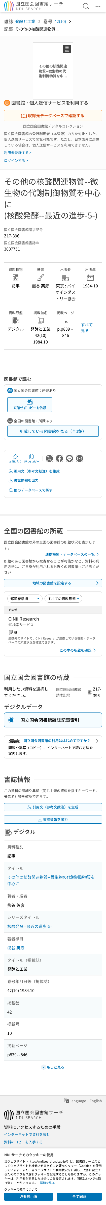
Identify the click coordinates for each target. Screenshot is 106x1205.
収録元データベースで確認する (52, 115)
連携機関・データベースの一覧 (72, 554)
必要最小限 (28, 1196)
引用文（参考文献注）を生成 (34, 471)
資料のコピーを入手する (23, 1141)
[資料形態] (63, 599)
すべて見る (87, 327)
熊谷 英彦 (15, 948)
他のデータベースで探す (30, 490)
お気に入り (15, 458)
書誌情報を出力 (23, 480)
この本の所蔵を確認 (78, 650)
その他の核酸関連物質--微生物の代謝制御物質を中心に (51, 880)
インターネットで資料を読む (27, 1134)
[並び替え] (25, 599)
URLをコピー (31, 458)
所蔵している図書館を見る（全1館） (53, 431)
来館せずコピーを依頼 (29, 404)
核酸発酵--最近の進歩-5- (29, 926)
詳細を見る (47, 1183)
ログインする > (16, 160)
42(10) (60, 21)
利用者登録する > (17, 152)
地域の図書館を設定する (66, 583)
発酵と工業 (25, 21)
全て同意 (79, 1196)
